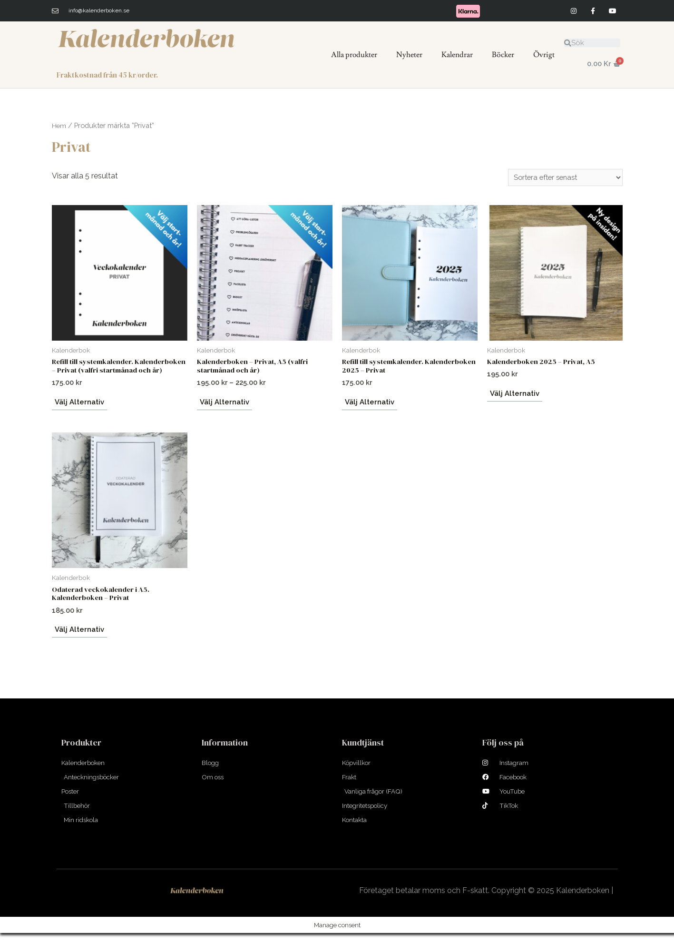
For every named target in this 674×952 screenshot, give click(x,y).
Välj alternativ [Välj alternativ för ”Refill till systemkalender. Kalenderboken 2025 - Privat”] (368, 405)
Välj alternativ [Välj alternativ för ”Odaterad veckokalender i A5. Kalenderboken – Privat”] (78, 644)
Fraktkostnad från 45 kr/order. (111, 74)
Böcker (503, 54)
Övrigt (544, 54)
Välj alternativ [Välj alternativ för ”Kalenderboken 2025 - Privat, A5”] (513, 396)
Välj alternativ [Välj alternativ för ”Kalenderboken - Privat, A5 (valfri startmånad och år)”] (223, 405)
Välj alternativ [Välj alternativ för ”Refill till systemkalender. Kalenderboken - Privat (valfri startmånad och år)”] (78, 414)
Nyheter (409, 54)
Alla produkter (354, 54)
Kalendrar (457, 54)
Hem (59, 125)
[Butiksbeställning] (561, 178)
